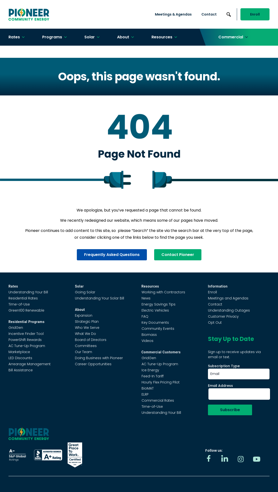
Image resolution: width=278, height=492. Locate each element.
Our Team (83, 351)
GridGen (15, 327)
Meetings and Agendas (228, 298)
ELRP (145, 394)
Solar (92, 37)
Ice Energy (150, 370)
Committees (86, 345)
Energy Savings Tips (158, 304)
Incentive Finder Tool (26, 333)
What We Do (85, 333)
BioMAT (148, 388)
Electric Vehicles (155, 310)
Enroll (255, 14)
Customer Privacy (223, 316)
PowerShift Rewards (25, 339)
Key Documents (155, 322)
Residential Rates (23, 298)
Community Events (158, 328)
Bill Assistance (20, 370)
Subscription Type (224, 366)
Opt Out (215, 322)
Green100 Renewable (26, 310)
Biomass (149, 334)
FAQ (145, 316)
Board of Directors (90, 339)
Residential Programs (26, 322)
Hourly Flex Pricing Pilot (161, 382)
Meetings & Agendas (173, 14)
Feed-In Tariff (153, 376)
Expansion (83, 315)
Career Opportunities (93, 364)
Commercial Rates (158, 400)
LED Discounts (20, 358)
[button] (229, 14)
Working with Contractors (163, 292)
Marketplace (19, 351)
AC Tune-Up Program (26, 345)
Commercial (233, 37)
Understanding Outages (229, 310)
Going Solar (85, 292)
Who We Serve (87, 327)
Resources (164, 37)
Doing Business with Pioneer (99, 358)
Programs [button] (54, 37)
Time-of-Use (19, 304)
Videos (147, 340)
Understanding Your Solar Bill (99, 298)
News (146, 298)
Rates (16, 37)
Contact (209, 14)
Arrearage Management (29, 364)
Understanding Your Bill (28, 292)
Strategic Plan (87, 321)
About (126, 37)
